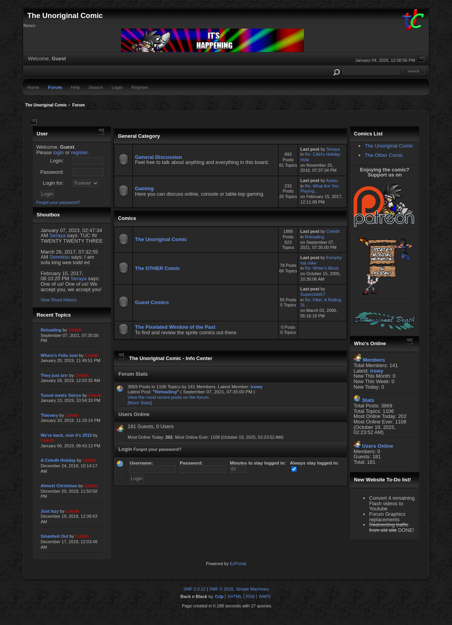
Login (117, 87)
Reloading (314, 236)
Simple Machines (252, 589)
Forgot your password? (58, 202)
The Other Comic (383, 155)
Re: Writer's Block (322, 268)
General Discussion (158, 157)
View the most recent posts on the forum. (168, 397)
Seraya (58, 235)
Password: (52, 172)
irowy (257, 386)
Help (75, 87)
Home (33, 87)
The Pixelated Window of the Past (175, 327)
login (58, 152)
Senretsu (60, 257)
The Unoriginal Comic (161, 239)
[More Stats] (139, 402)
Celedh (333, 231)
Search (96, 87)
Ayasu (332, 180)
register (79, 152)
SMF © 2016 (221, 589)
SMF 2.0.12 (194, 589)
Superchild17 (312, 294)
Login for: (53, 183)
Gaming (144, 188)
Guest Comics (152, 302)
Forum (55, 87)
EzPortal (238, 563)
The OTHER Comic (157, 268)
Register (139, 87)
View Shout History (59, 299)
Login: (57, 161)
